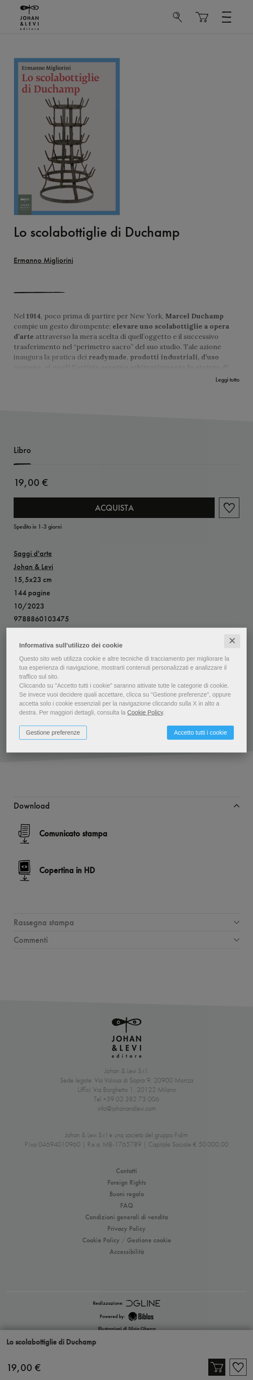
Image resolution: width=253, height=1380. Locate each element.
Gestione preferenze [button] (53, 732)
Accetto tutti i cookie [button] (200, 732)
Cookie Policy (145, 712)
